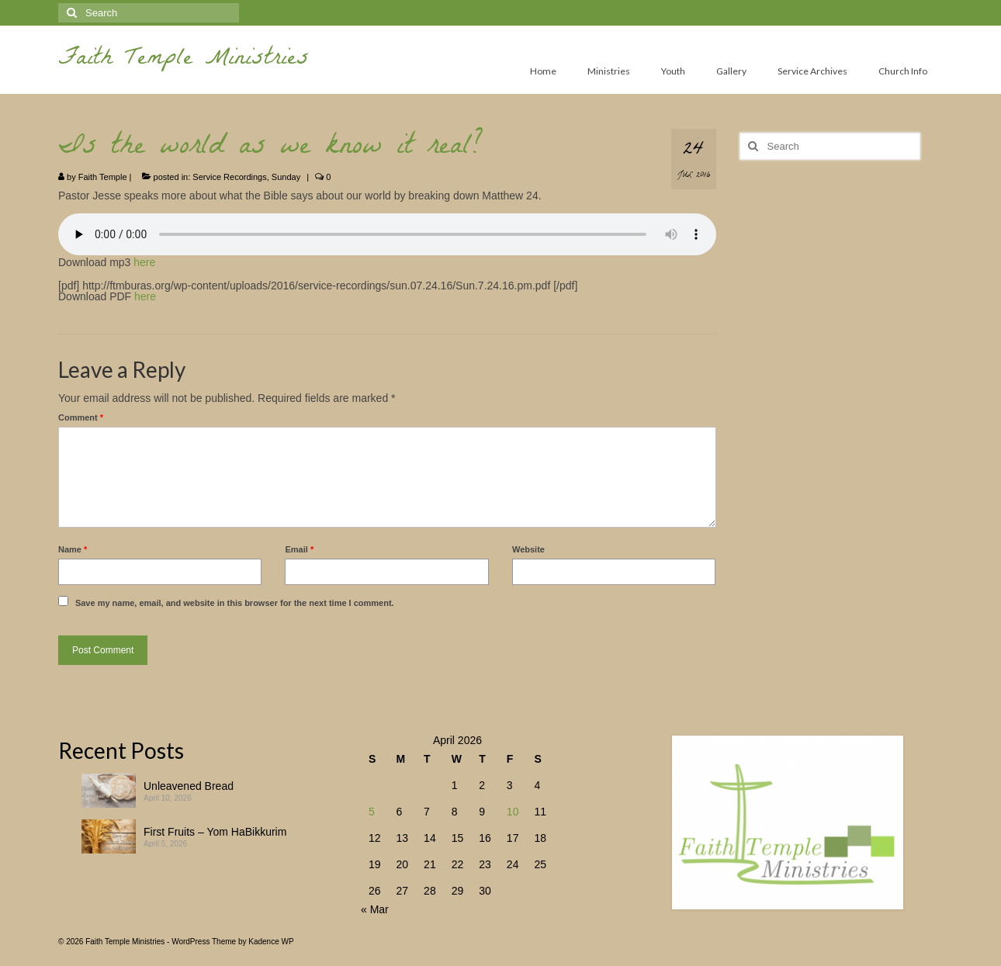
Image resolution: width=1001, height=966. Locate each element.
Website (528, 549)
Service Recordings (229, 177)
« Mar (375, 909)
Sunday (286, 177)
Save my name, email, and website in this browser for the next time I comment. (234, 603)
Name (72, 549)
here (144, 262)
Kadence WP (270, 941)
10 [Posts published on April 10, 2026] (513, 811)
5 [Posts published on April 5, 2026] (372, 811)
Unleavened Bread (189, 786)
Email (299, 549)
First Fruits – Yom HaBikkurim (215, 832)
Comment (80, 417)
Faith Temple (102, 177)
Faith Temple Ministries (183, 60)
